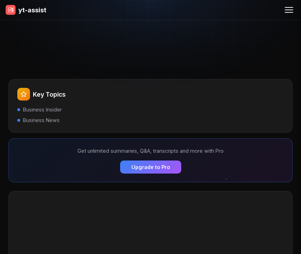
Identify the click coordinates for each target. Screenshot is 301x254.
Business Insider (42, 110)
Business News (41, 120)
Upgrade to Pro (150, 167)
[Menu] (289, 10)
